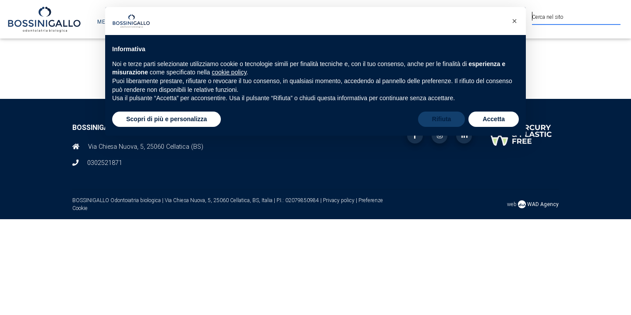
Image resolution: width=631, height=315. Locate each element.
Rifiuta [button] (441, 119)
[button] (514, 21)
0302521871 (104, 163)
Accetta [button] (493, 119)
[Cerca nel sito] (576, 15)
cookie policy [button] (229, 72)
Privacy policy (339, 200)
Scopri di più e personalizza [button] (166, 119)
